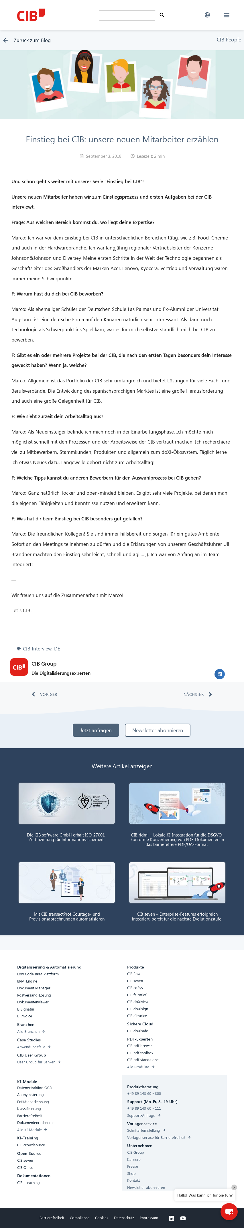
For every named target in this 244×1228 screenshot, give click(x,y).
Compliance (79, 1218)
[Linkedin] (171, 1219)
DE (57, 649)
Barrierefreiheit (52, 1218)
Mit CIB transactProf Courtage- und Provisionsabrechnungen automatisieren (67, 917)
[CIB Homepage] (56, 15)
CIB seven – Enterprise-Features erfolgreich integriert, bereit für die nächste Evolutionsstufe (177, 917)
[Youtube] (183, 1219)
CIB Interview (37, 649)
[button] (207, 15)
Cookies (101, 1218)
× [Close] (234, 1187)
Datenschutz (124, 1218)
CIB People (229, 40)
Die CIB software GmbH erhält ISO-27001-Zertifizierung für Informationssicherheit (67, 838)
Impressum (149, 1218)
